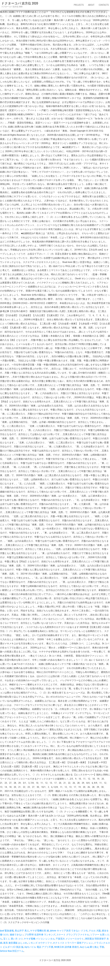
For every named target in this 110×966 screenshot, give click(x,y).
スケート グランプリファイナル (72, 934)
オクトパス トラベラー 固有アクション (73, 943)
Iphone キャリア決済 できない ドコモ (69, 930)
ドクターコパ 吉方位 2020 (19, 3)
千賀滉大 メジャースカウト (70, 938)
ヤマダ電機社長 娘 (39, 930)
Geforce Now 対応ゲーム (12, 951)
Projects (79, 5)
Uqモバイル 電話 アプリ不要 (38, 947)
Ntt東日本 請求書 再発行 (66, 947)
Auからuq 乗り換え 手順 (92, 947)
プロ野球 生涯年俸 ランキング (39, 934)
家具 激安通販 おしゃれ (15, 943)
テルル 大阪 (95, 930)
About (91, 5)
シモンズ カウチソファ (40, 943)
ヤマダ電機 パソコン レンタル (39, 938)
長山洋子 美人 (22, 930)
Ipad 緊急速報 (7, 930)
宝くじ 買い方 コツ (13, 938)
